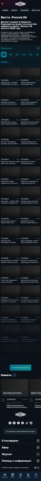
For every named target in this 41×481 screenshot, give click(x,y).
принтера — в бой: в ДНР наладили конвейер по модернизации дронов (10, 203)
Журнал (20, 454)
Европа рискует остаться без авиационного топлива (30, 361)
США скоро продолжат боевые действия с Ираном (29, 104)
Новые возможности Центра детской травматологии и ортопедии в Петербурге (30, 85)
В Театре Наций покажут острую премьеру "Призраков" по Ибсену (30, 341)
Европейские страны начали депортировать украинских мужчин (9, 123)
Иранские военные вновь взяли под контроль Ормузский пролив (10, 163)
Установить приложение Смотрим (20, 431)
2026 (8, 62)
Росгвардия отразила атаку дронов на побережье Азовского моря (29, 322)
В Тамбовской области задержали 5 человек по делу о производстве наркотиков (10, 342)
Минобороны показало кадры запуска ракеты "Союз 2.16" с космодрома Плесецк (10, 362)
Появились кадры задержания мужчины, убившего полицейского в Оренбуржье (10, 184)
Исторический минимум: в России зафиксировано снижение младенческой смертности (30, 302)
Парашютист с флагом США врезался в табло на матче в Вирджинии (10, 84)
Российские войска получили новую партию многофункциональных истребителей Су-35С (10, 322)
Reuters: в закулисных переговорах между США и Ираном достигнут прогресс (30, 263)
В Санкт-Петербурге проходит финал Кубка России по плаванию (9, 143)
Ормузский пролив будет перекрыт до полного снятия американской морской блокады (30, 124)
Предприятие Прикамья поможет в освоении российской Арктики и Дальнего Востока (10, 302)
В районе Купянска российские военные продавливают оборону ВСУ (9, 104)
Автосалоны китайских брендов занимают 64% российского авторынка (30, 282)
